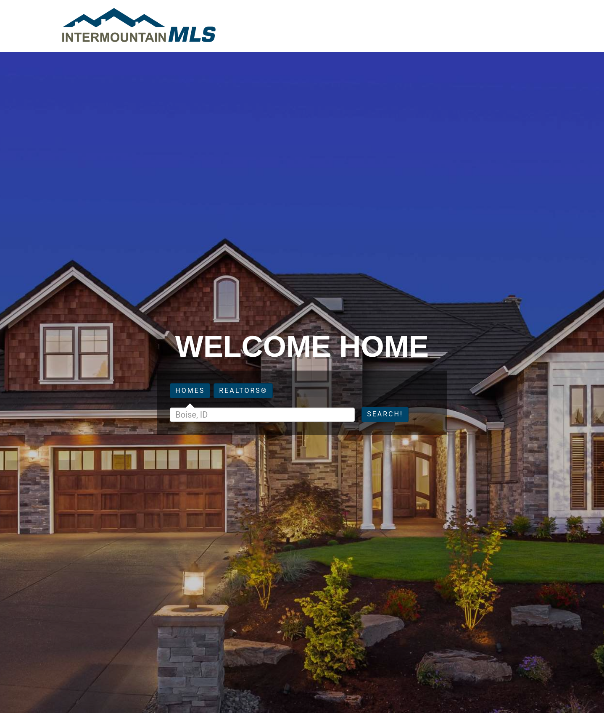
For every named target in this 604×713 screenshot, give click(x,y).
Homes (190, 391)
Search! (385, 414)
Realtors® (243, 391)
